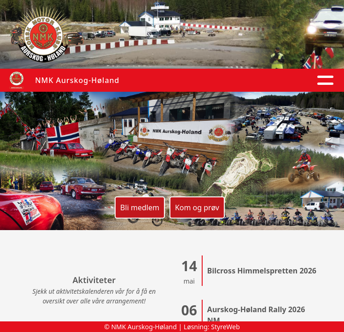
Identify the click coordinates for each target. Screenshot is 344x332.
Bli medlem (139, 207)
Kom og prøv (197, 207)
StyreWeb (225, 326)
